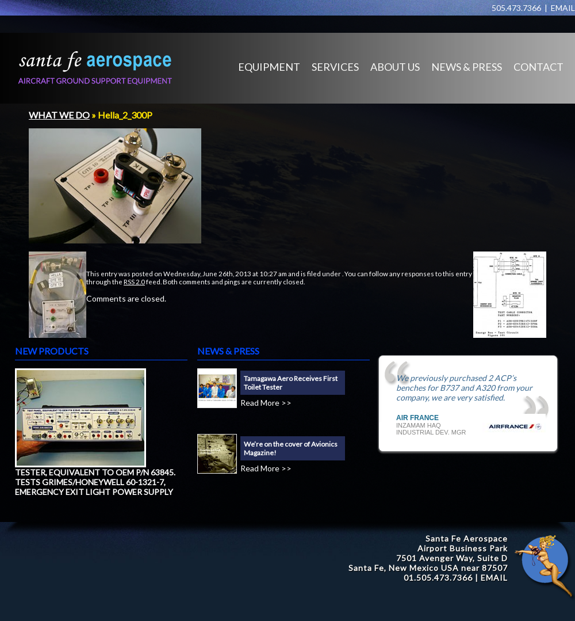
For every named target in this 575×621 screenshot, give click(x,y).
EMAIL (563, 8)
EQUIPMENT (269, 66)
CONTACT (538, 66)
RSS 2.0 (134, 281)
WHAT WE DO (59, 114)
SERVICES (335, 66)
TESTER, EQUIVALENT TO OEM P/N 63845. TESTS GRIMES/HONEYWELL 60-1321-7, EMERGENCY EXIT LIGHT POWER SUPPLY (95, 482)
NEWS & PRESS (466, 66)
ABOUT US (395, 66)
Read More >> (266, 402)
